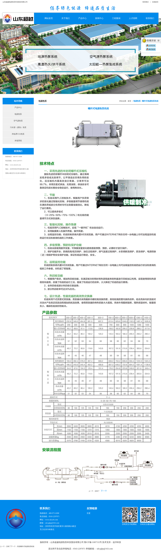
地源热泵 (18, 114)
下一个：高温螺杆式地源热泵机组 (22, 546)
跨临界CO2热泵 (18, 134)
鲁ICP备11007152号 (93, 542)
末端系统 (18, 141)
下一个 (104, 491)
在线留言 (155, 2)
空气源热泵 (18, 121)
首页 (129, 101)
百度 (88, 513)
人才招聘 (133, 18)
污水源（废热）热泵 (18, 127)
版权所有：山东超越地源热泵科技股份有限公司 (62, 542)
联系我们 (146, 2)
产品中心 (18, 107)
